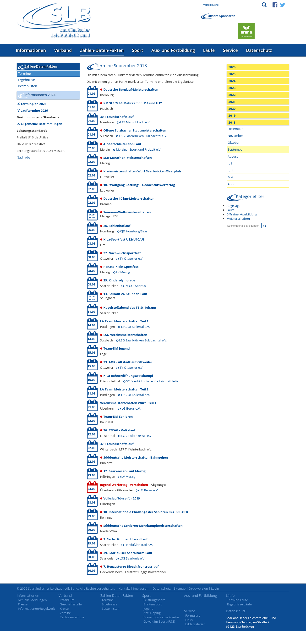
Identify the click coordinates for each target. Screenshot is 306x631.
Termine (24, 73)
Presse (22, 604)
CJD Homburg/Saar (133, 231)
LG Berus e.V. (131, 408)
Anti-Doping (152, 613)
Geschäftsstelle (71, 604)
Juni (230, 170)
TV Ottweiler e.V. (131, 258)
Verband (63, 50)
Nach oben (25, 157)
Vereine (65, 613)
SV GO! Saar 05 (135, 286)
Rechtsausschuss (72, 617)
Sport (137, 50)
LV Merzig (123, 272)
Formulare (192, 615)
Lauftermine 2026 (34, 110)
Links (189, 620)
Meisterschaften (238, 218)
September (236, 149)
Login (215, 588)
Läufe (209, 50)
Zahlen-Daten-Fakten (102, 50)
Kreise (64, 608)
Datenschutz (259, 50)
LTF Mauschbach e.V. (135, 122)
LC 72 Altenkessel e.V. (136, 435)
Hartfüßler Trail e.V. (139, 545)
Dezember (235, 128)
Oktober (234, 142)
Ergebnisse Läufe (239, 604)
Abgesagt (233, 205)
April (231, 184)
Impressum (141, 588)
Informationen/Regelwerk (36, 608)
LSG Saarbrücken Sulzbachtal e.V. (143, 136)
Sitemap (180, 588)
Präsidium (67, 600)
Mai (230, 177)
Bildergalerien (195, 624)
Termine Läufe (237, 600)
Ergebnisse (26, 79)
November (235, 135)
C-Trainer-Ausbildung (242, 214)
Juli (230, 163)
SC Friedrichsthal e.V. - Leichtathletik (152, 381)
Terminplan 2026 (33, 104)
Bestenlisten (27, 86)
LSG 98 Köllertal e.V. (135, 326)
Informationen (31, 50)
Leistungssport (154, 600)
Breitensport (152, 604)
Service (230, 50)
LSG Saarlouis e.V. (132, 558)
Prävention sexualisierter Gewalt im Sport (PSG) (161, 619)
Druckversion (198, 588)
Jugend (148, 608)
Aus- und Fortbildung (173, 50)
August (233, 156)
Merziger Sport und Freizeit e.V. (138, 149)
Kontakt (124, 588)
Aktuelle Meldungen (32, 600)
